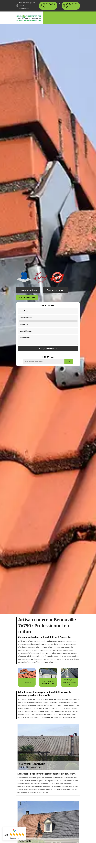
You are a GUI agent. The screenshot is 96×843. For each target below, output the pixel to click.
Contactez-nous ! (55, 290)
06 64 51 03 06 (71, 6)
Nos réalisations (28, 290)
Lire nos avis (14, 838)
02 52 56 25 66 (49, 6)
